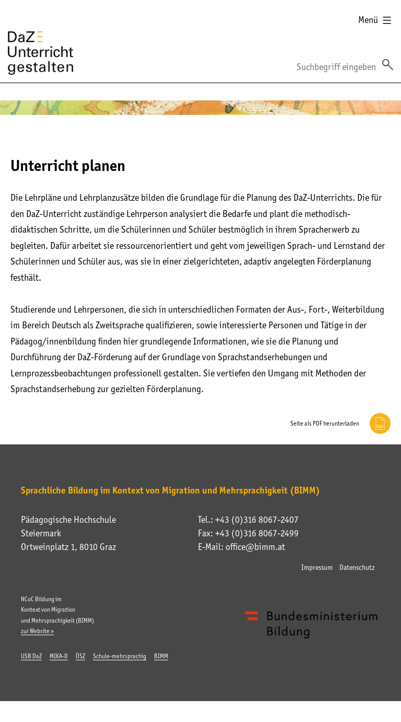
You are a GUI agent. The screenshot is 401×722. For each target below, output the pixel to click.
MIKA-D (59, 656)
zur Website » (37, 631)
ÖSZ (80, 656)
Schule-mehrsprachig (119, 656)
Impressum (317, 567)
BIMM (161, 656)
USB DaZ (31, 656)
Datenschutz (357, 567)
